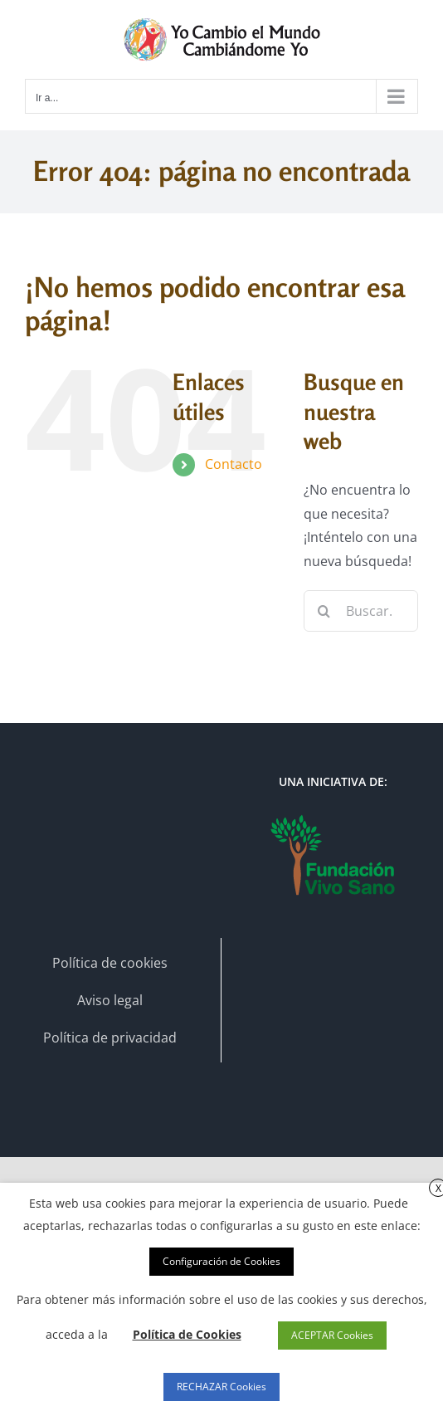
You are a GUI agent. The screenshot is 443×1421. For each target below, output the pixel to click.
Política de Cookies (187, 1334)
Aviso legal (110, 1000)
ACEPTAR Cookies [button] (332, 1335)
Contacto (233, 464)
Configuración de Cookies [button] (221, 1261)
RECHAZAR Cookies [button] (221, 1386)
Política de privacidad (110, 1037)
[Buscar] (324, 611)
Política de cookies (110, 963)
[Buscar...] (361, 611)
